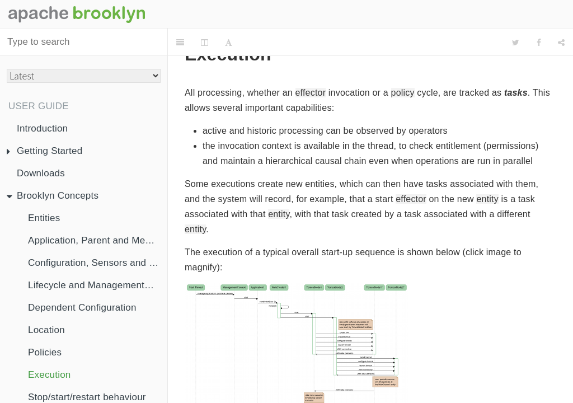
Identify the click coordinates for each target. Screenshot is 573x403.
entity (487, 199)
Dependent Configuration (82, 307)
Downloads (41, 173)
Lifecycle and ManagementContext (97, 285)
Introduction (42, 128)
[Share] (561, 43)
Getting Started (44, 151)
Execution (49, 374)
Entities (44, 218)
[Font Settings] (229, 43)
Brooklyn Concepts (52, 195)
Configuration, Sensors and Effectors (97, 262)
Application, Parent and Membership (97, 240)
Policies (45, 352)
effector (310, 92)
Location (46, 330)
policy (403, 92)
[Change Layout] (204, 43)
